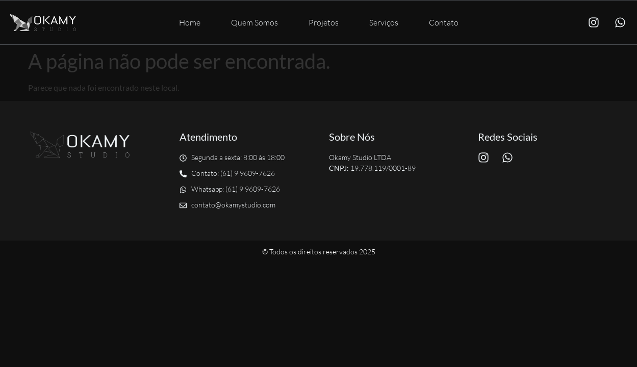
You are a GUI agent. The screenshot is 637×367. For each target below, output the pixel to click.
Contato (443, 22)
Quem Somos (254, 22)
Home (189, 22)
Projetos (324, 22)
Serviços (383, 22)
